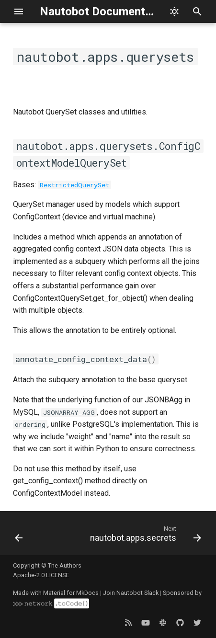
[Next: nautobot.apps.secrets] (144, 536)
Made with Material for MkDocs (56, 592)
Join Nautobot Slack (131, 592)
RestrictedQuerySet (74, 185)
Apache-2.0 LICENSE (41, 575)
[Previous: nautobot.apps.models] (19, 536)
